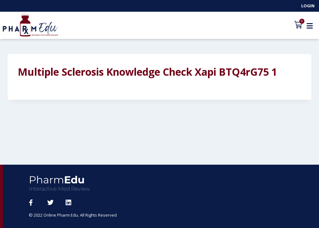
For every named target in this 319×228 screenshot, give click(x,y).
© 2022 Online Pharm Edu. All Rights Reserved (73, 215)
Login (308, 6)
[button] (310, 25)
